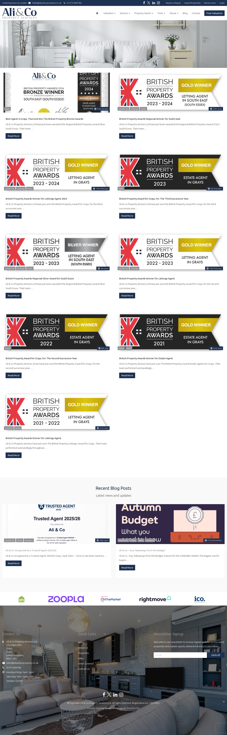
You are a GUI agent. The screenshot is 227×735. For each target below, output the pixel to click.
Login (222, 3)
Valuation (109, 13)
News (143, 109)
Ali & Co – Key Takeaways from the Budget (142, 550)
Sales (7, 109)
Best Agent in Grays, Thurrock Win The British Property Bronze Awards (44, 118)
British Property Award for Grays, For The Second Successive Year (41, 358)
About (174, 13)
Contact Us (84, 668)
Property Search (144, 13)
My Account (210, 3)
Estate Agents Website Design (105, 708)
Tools (161, 13)
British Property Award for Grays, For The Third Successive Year (154, 198)
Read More (13, 136)
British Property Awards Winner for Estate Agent (146, 358)
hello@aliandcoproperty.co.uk (45, 3)
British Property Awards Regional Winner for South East (149, 118)
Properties (83, 653)
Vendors (29, 540)
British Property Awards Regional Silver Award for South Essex (40, 278)
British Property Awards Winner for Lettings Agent (147, 278)
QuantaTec (133, 708)
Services (125, 13)
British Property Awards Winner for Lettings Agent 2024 (36, 198)
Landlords (123, 109)
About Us (83, 647)
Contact (196, 13)
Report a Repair (173, 3)
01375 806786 (72, 3)
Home (81, 642)
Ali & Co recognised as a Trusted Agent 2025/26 (31, 550)
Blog (185, 13)
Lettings (134, 109)
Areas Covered (85, 663)
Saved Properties (192, 3)
